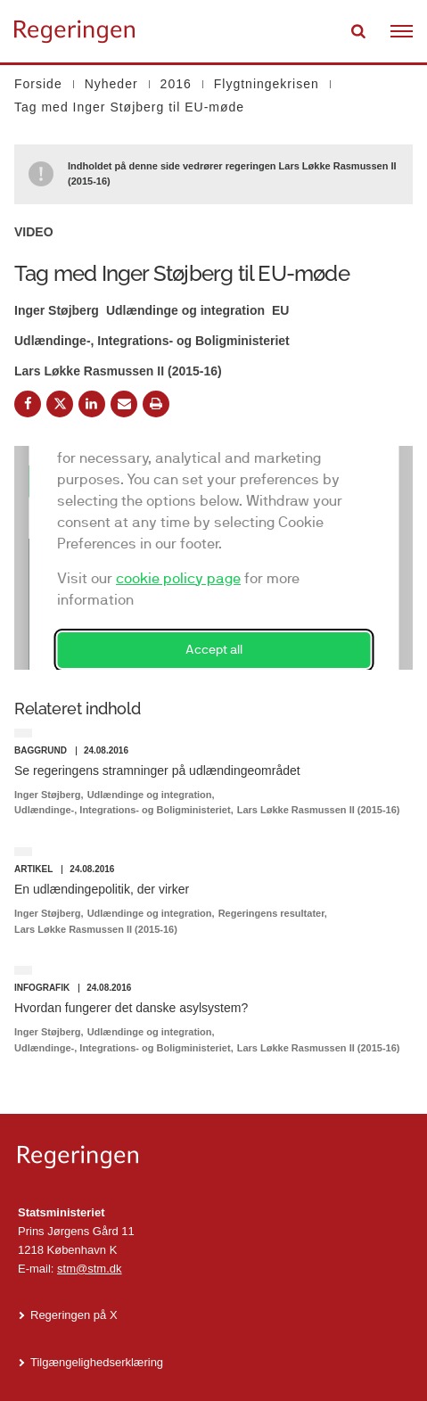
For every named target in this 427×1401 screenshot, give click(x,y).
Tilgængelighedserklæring (96, 1362)
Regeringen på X (74, 1315)
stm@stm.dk (89, 1268)
